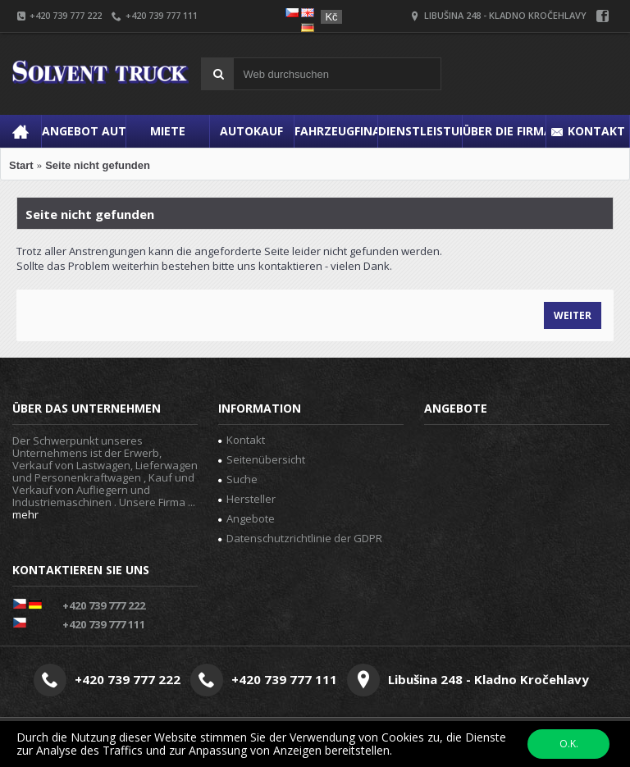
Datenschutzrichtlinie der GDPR (300, 538)
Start (21, 165)
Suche (238, 479)
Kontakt (241, 439)
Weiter (572, 315)
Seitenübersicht (261, 459)
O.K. (568, 744)
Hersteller (247, 498)
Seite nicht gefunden (97, 165)
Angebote (246, 518)
